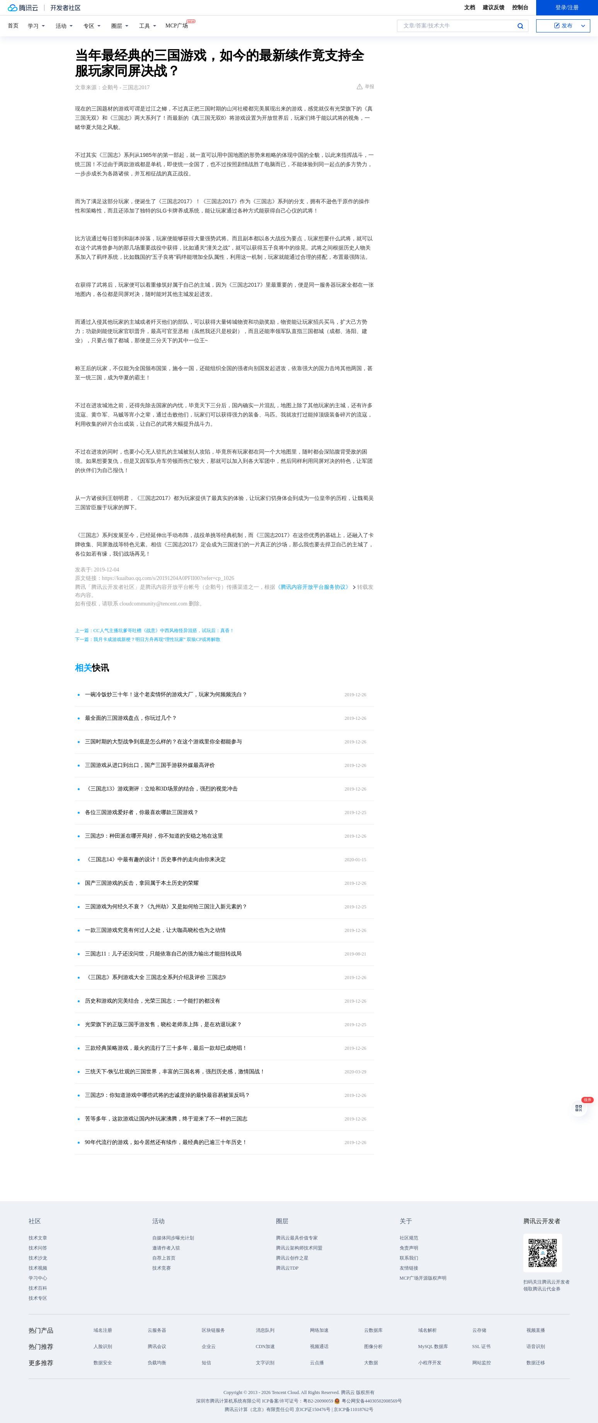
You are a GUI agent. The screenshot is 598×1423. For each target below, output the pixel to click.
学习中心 (38, 1278)
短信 (206, 1362)
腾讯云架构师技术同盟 (299, 1248)
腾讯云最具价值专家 (297, 1238)
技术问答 (38, 1248)
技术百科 (38, 1288)
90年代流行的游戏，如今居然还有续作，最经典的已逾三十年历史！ (166, 1142)
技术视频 (38, 1268)
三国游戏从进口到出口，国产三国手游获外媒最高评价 (150, 765)
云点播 (317, 1362)
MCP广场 (176, 25)
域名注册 (103, 1330)
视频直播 (535, 1330)
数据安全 (103, 1362)
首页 (13, 26)
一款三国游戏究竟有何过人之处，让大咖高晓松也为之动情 (155, 930)
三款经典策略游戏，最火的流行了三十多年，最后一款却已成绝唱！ (166, 1048)
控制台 (520, 7)
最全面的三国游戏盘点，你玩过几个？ (131, 718)
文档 (469, 7)
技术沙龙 (38, 1258)
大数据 (371, 1362)
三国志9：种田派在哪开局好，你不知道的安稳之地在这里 (154, 836)
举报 (365, 86)
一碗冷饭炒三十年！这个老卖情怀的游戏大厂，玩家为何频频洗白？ (166, 694)
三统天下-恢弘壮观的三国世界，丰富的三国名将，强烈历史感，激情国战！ (175, 1071)
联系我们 (409, 1258)
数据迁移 (535, 1362)
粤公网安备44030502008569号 (372, 1401)
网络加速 (319, 1330)
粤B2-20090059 (318, 1401)
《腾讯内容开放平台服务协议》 (313, 587)
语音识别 (535, 1346)
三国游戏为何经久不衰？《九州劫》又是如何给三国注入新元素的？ (166, 907)
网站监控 (481, 1362)
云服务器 (157, 1330)
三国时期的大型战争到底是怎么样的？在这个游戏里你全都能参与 (163, 742)
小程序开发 (429, 1362)
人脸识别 (103, 1346)
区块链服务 (213, 1330)
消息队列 (265, 1330)
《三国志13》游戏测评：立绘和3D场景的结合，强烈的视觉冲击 (161, 789)
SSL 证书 (481, 1346)
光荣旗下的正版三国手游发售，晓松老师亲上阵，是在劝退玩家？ (163, 1024)
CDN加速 (265, 1346)
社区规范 (409, 1238)
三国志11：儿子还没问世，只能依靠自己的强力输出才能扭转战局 (163, 954)
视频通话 (319, 1346)
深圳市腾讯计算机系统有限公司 (228, 1401)
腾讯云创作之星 (292, 1258)
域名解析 (427, 1330)
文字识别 (265, 1362)
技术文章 (38, 1238)
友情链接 (409, 1268)
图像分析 (373, 1346)
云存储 (479, 1330)
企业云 (209, 1346)
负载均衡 (157, 1362)
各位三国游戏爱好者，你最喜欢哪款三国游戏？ (142, 812)
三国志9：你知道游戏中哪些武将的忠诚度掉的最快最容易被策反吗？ (167, 1095)
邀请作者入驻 (166, 1248)
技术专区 (38, 1298)
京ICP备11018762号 (353, 1409)
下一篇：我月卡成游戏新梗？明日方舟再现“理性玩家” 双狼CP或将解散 (147, 639)
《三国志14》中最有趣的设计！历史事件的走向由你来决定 (155, 859)
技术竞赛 (161, 1268)
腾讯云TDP (287, 1268)
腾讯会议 (157, 1346)
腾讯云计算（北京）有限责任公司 (259, 1409)
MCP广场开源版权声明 (423, 1278)
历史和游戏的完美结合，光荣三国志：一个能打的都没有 (152, 1001)
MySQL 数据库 (433, 1346)
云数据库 (373, 1330)
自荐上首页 (163, 1258)
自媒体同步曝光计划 (173, 1238)
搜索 (520, 26)
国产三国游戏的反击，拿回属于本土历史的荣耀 (142, 883)
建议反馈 (493, 7)
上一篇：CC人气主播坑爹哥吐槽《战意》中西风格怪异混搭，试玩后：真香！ (154, 630)
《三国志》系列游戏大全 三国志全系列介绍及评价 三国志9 (155, 977)
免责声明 (409, 1248)
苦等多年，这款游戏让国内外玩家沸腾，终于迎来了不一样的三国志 (166, 1119)
